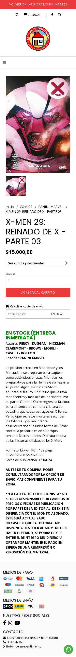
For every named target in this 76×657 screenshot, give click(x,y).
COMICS (26, 207)
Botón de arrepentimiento (22, 646)
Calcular (57, 314)
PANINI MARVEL (51, 207)
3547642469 (13, 642)
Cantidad (10, 273)
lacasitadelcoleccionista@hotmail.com (30, 638)
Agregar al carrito (38, 292)
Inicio (10, 207)
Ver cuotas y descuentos (26, 263)
